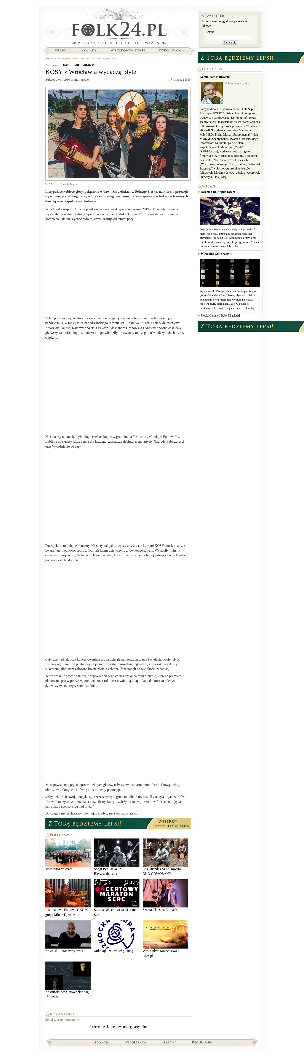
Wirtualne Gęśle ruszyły (216, 253)
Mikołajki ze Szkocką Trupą (116, 936)
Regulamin (202, 1042)
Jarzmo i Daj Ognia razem (218, 192)
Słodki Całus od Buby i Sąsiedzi (220, 315)
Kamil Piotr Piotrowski (79, 65)
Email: (210, 32)
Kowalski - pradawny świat (68, 936)
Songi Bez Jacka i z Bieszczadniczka (116, 856)
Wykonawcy (170, 50)
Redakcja (101, 1042)
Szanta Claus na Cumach (165, 895)
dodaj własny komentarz (62, 1019)
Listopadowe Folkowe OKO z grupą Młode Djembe (68, 897)
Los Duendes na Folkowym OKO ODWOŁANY (165, 856)
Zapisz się (230, 42)
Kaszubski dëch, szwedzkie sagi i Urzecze (68, 980)
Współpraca (135, 1042)
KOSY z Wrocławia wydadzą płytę (100, 58)
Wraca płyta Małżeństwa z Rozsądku (165, 938)
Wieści (60, 50)
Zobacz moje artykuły (237, 83)
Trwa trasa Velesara (68, 854)
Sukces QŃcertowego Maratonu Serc (116, 897)
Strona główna (118, 27)
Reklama (169, 1042)
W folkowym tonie (128, 50)
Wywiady (88, 50)
